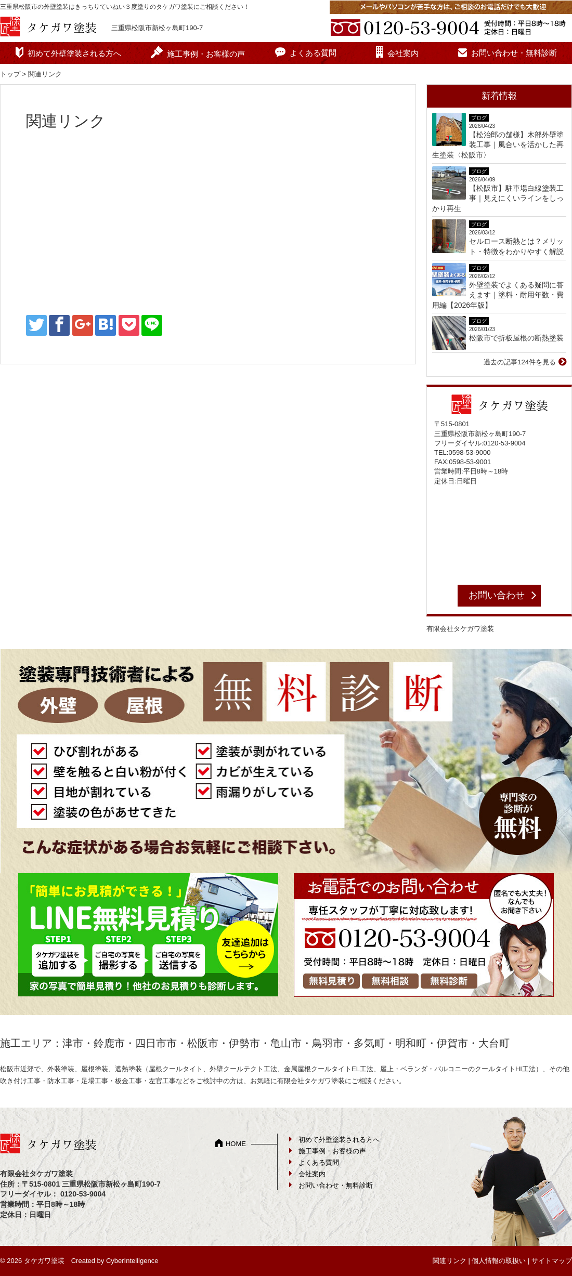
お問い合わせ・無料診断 (514, 52)
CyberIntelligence (132, 1261)
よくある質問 (313, 52)
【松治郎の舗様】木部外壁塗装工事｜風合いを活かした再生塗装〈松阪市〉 (498, 144)
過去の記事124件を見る (520, 362)
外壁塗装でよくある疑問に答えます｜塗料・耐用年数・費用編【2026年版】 (498, 295)
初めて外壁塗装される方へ (74, 53)
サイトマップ (551, 1261)
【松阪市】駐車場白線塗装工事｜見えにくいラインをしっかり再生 (498, 198)
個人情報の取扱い (499, 1261)
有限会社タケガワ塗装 (460, 629)
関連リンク (449, 1261)
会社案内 (403, 53)
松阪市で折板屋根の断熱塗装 (516, 338)
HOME (236, 1144)
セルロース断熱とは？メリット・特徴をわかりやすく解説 (516, 246)
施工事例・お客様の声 (206, 53)
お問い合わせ (497, 595)
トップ (10, 74)
